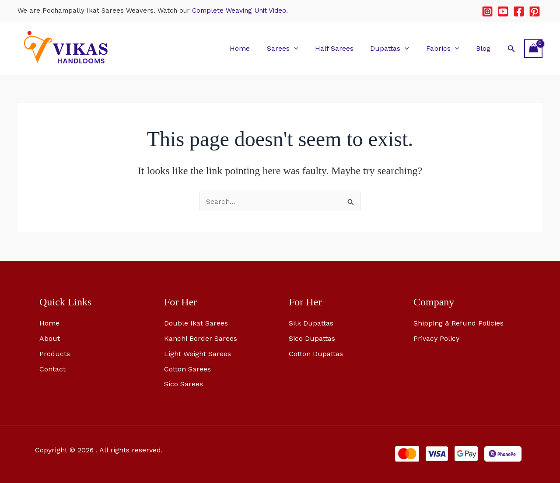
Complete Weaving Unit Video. (240, 10)
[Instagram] (487, 11)
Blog (484, 48)
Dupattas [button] (397, 48)
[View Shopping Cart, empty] (533, 48)
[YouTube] (503, 11)
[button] (306, 48)
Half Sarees (344, 48)
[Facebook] (519, 11)
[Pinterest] (534, 11)
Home (255, 48)
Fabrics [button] (447, 48)
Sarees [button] (295, 48)
